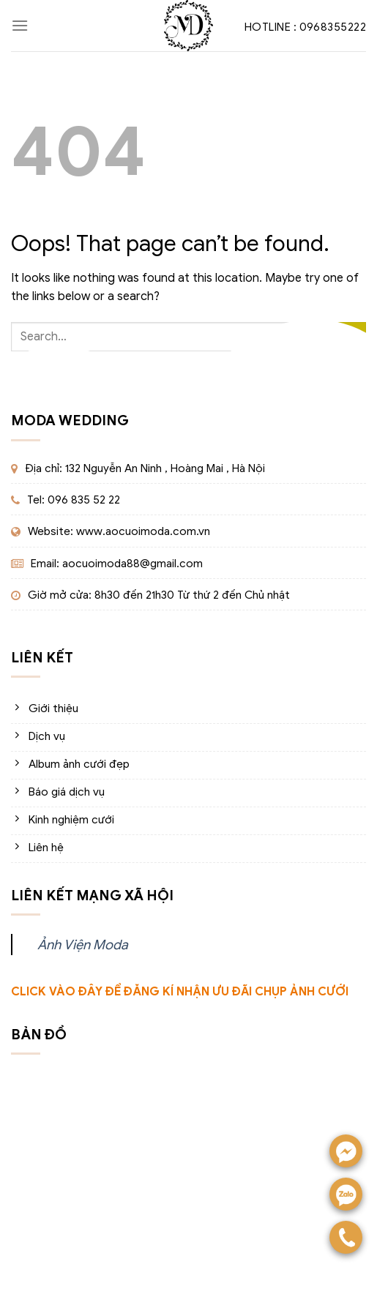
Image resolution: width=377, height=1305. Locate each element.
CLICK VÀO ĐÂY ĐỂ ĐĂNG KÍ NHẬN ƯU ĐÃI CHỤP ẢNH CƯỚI (179, 991)
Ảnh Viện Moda (82, 944)
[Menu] (20, 25)
